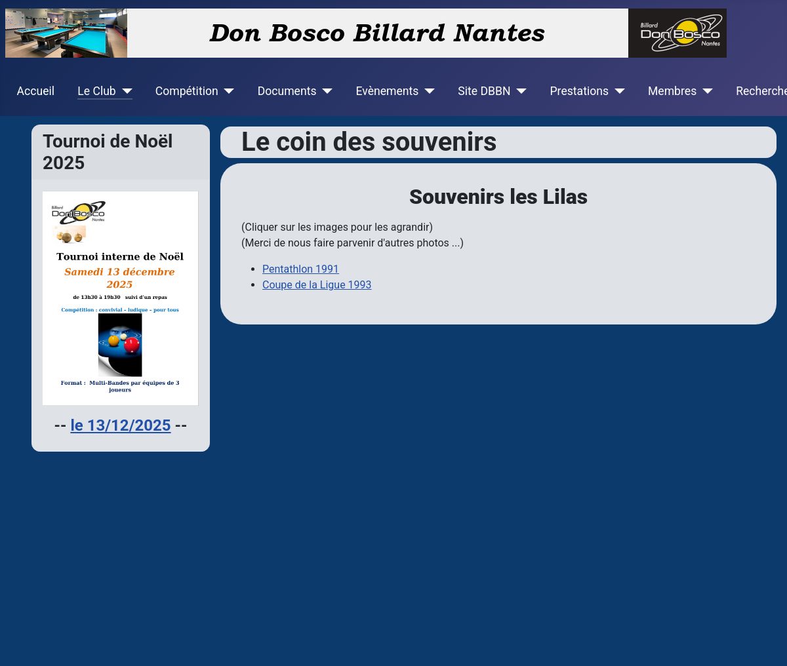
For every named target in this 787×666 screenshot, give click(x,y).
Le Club (96, 91)
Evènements (386, 91)
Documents (287, 91)
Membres (672, 91)
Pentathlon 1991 (300, 269)
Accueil (35, 91)
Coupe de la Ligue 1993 (317, 285)
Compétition (186, 91)
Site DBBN (484, 91)
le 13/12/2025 (120, 425)
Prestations (579, 91)
